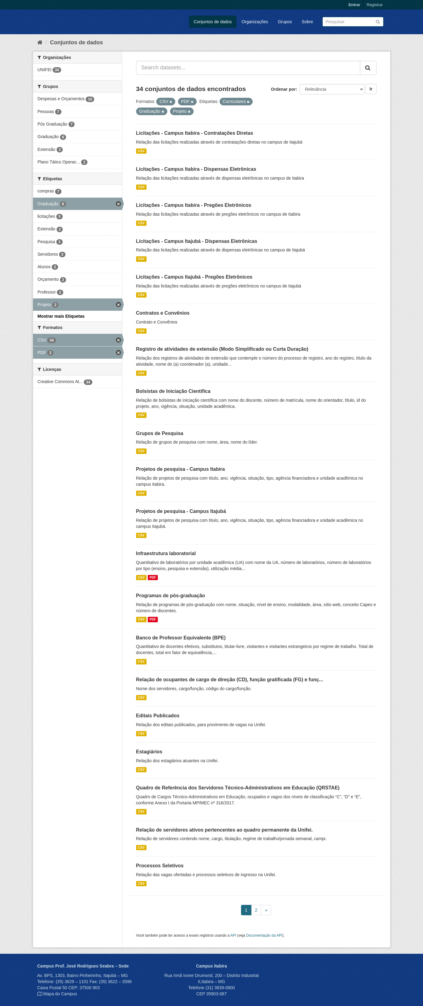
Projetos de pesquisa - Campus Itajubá (181, 511)
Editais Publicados (158, 715)
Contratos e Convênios (163, 313)
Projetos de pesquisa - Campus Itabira (180, 469)
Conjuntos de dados (213, 21)
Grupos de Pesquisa (160, 433)
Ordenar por (283, 89)
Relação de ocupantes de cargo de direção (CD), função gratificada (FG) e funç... (229, 679)
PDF (153, 577)
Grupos (285, 21)
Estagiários (149, 751)
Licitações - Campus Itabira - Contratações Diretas (194, 133)
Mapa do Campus (60, 993)
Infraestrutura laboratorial (166, 553)
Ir (370, 88)
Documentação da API (264, 935)
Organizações (255, 21)
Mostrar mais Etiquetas (61, 316)
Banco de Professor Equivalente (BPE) (181, 637)
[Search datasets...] (248, 68)
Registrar (375, 4)
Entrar (354, 4)
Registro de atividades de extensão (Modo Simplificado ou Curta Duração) (222, 349)
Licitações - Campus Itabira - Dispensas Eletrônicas (196, 169)
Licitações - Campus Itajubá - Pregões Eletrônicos (194, 277)
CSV (141, 151)
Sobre (307, 21)
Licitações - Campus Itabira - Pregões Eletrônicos (193, 205)
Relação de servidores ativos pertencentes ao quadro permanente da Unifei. (224, 829)
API (233, 935)
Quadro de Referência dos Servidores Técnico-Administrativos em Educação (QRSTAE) (238, 787)
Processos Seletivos (160, 865)
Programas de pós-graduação (170, 595)
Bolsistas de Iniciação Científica (173, 391)
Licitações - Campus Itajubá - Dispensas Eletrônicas (197, 241)
